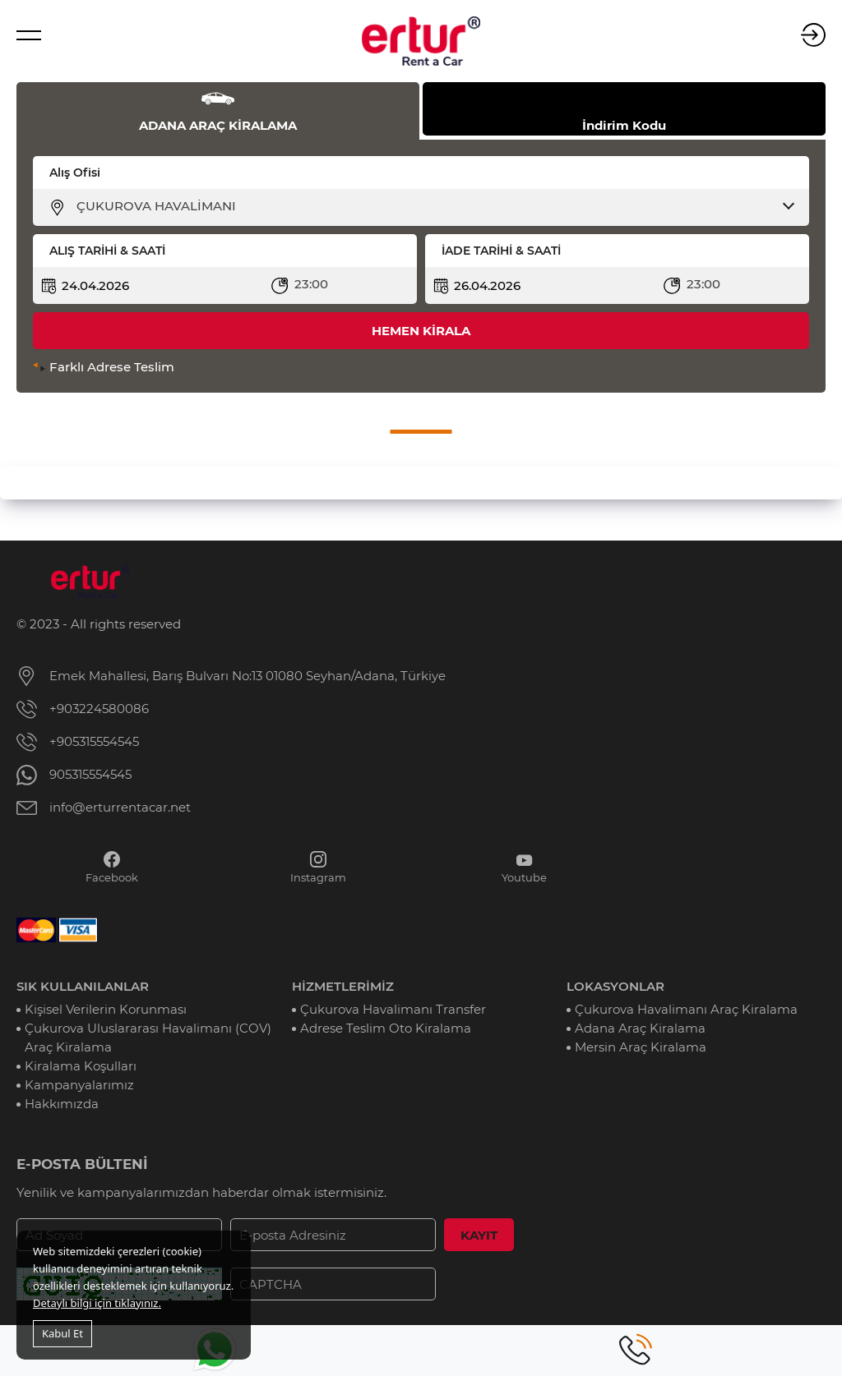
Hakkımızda (62, 1103)
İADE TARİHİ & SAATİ (501, 250)
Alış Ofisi (74, 172)
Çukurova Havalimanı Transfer (393, 1009)
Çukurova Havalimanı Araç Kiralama (686, 1009)
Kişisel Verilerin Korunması (106, 1009)
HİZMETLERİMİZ (343, 986)
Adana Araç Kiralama (640, 1028)
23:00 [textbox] (311, 284)
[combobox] (431, 206)
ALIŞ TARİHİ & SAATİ (107, 250)
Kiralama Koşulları (80, 1066)
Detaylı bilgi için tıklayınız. (97, 1302)
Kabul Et (62, 1333)
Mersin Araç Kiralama (640, 1047)
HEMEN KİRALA (421, 330)
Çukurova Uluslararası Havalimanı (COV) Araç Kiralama (148, 1037)
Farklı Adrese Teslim (111, 367)
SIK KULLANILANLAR (82, 986)
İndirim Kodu (624, 125)
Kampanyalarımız (79, 1085)
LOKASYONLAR (615, 986)
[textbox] (431, 206)
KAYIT (478, 1235)
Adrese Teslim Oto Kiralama (385, 1028)
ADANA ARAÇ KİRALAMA (218, 125)
